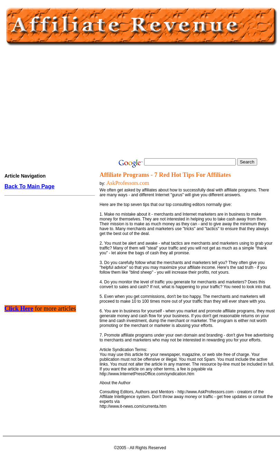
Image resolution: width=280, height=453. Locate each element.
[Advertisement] (139, 102)
